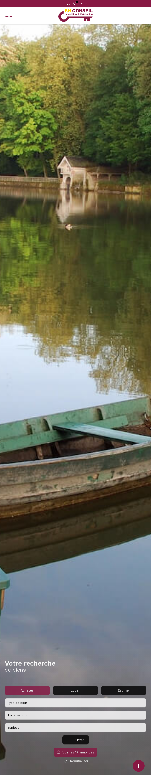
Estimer (124, 698)
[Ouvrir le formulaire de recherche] (75, 748)
